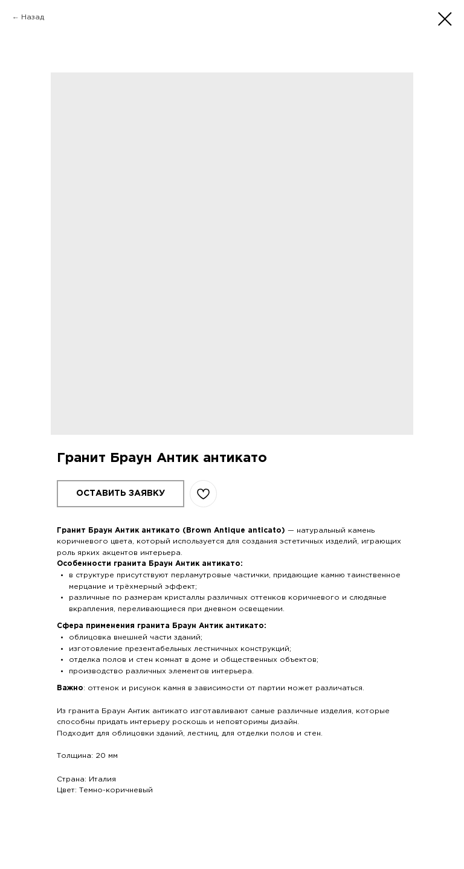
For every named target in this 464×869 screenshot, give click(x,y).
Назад (32, 17)
